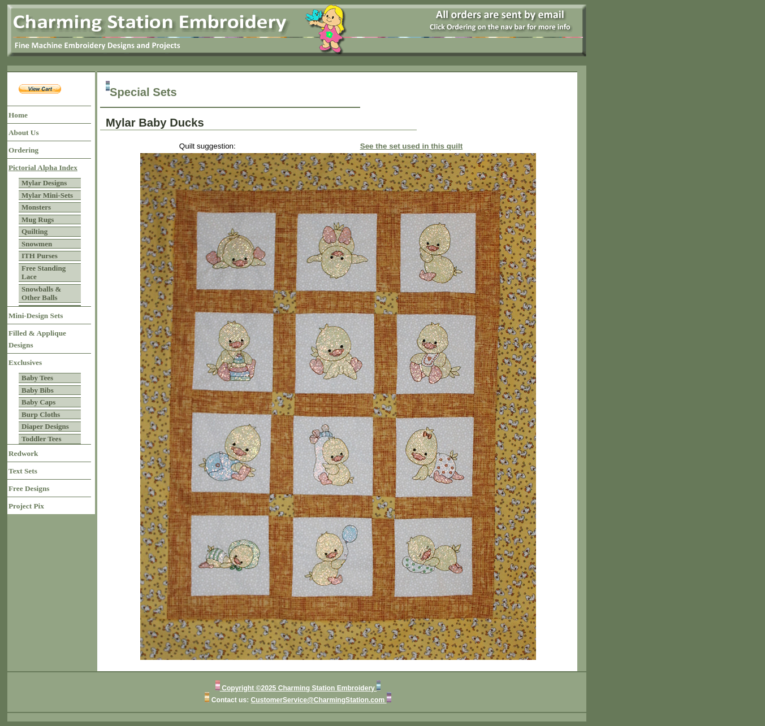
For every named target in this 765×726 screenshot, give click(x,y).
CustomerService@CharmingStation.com (319, 700)
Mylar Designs (44, 183)
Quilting (34, 231)
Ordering (23, 150)
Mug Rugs (37, 219)
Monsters (36, 207)
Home (18, 115)
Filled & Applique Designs (37, 339)
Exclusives (25, 362)
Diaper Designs (45, 426)
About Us (23, 132)
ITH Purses (39, 255)
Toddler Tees (41, 438)
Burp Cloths (40, 414)
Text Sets (22, 471)
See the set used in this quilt (411, 146)
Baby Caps (38, 402)
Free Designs (29, 488)
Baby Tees (37, 377)
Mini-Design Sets (35, 315)
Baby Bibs (37, 390)
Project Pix (26, 506)
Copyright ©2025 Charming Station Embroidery (298, 688)
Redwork (23, 453)
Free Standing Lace (43, 272)
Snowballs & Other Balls (41, 293)
